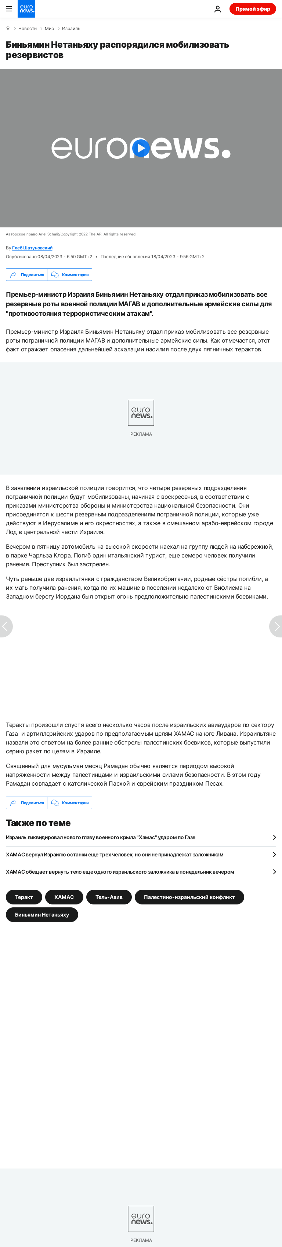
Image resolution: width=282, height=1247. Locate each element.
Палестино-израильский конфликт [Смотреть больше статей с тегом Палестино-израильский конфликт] (189, 897)
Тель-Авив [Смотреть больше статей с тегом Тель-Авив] (109, 897)
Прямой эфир (252, 9)
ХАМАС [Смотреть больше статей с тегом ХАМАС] (64, 897)
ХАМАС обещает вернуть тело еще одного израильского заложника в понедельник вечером (120, 871)
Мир (49, 28)
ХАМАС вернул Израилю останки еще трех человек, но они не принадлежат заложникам (115, 854)
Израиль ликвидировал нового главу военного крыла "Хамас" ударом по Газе (100, 837)
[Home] (8, 28)
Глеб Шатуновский (32, 248)
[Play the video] (141, 148)
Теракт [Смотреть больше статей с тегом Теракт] (24, 897)
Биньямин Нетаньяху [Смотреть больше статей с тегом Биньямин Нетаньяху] (42, 914)
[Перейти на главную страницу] (26, 9)
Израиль (71, 28)
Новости (27, 28)
